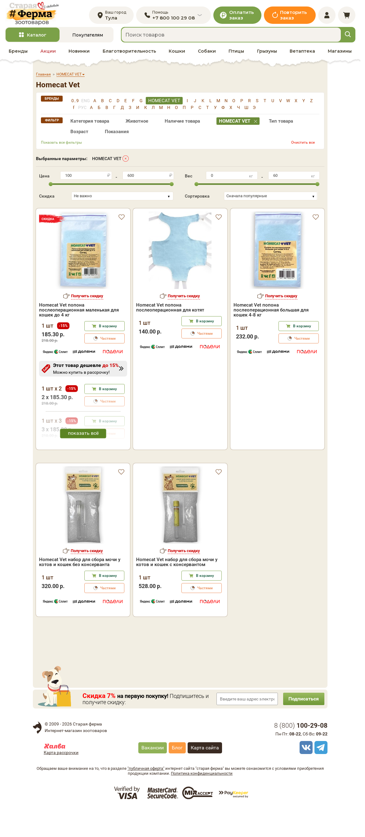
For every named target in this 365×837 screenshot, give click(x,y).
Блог (177, 775)
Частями (108, 340)
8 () (300, 753)
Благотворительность (129, 53)
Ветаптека (302, 53)
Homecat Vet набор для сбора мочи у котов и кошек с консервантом (176, 590)
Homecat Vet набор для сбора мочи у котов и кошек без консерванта (79, 590)
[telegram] (320, 775)
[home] (34, 14)
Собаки (207, 53)
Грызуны (267, 53)
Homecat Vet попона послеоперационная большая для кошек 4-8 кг (271, 311)
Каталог (37, 37)
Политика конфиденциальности (202, 801)
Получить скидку (87, 297)
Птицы (236, 53)
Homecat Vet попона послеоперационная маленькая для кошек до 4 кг (79, 311)
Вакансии (152, 775)
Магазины (340, 53)
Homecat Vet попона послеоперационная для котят (170, 309)
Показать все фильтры (61, 144)
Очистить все (303, 144)
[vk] (305, 775)
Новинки (79, 53)
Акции (48, 53)
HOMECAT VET (107, 160)
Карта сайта (205, 775)
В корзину (108, 328)
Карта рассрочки (61, 780)
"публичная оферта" (145, 796)
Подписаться (302, 727)
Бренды (18, 53)
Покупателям (87, 37)
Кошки (177, 53)
